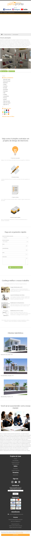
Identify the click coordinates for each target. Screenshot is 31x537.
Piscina (4, 97)
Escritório (5, 89)
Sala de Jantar (6, 102)
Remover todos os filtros (8, 116)
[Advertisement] (15, 23)
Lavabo (4, 94)
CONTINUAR (15, 534)
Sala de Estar (6, 101)
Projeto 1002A (4, 71)
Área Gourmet (6, 81)
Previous (1, 60)
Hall (3, 92)
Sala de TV (5, 104)
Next (30, 60)
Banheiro (5, 82)
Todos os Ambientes (7, 77)
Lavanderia (5, 96)
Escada (4, 87)
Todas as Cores (6, 108)
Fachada (5, 91)
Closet (4, 84)
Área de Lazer (6, 79)
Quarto (4, 99)
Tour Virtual (11, 71)
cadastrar (15, 493)
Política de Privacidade (19, 532)
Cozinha (4, 86)
